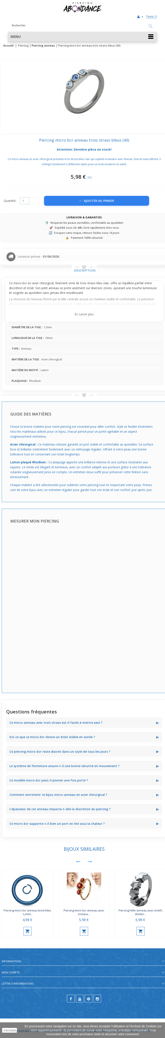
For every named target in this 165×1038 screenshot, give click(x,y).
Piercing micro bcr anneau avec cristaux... (84, 912)
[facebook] (71, 998)
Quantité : (10, 201)
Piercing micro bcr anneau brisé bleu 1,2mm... (27, 912)
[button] (82, 37)
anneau (54, 288)
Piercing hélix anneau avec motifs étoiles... (140, 912)
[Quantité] (24, 200)
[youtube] (80, 998)
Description (84, 270)
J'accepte (9, 1030)
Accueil (8, 45)
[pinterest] (88, 998)
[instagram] (97, 998)
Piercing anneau (43, 45)
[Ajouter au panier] (96, 201)
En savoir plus (84, 314)
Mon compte (11, 972)
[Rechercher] (150, 26)
